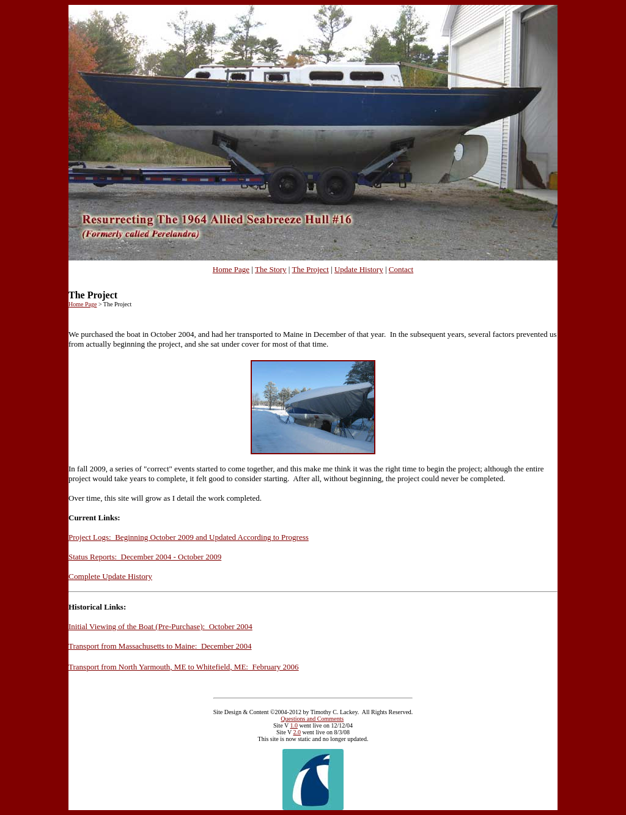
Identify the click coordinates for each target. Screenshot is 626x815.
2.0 (297, 732)
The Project (310, 269)
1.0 (294, 725)
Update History (358, 269)
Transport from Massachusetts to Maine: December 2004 (160, 646)
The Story (271, 269)
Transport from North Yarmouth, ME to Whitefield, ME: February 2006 (183, 666)
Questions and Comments (312, 718)
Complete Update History (110, 576)
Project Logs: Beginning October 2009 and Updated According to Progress (188, 537)
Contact (401, 269)
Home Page (231, 269)
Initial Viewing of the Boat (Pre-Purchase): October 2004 (160, 626)
